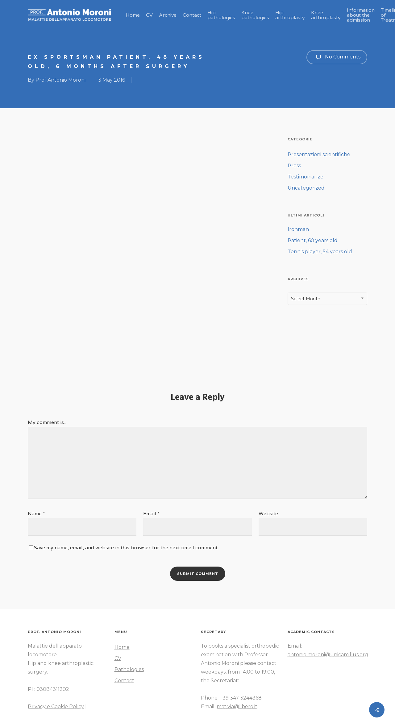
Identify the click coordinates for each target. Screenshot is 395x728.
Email (151, 513)
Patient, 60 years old (313, 240)
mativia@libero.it (237, 706)
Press (294, 166)
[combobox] (328, 299)
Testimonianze (305, 177)
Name (36, 513)
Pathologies (129, 669)
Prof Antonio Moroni (60, 80)
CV (117, 658)
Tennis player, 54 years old (320, 252)
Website (268, 513)
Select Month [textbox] (305, 299)
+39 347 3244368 (241, 698)
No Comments (336, 57)
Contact (124, 680)
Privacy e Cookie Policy (56, 706)
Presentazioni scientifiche (319, 154)
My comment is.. (47, 422)
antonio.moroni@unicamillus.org (328, 654)
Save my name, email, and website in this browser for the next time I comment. (126, 547)
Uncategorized (306, 188)
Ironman (298, 229)
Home (122, 647)
